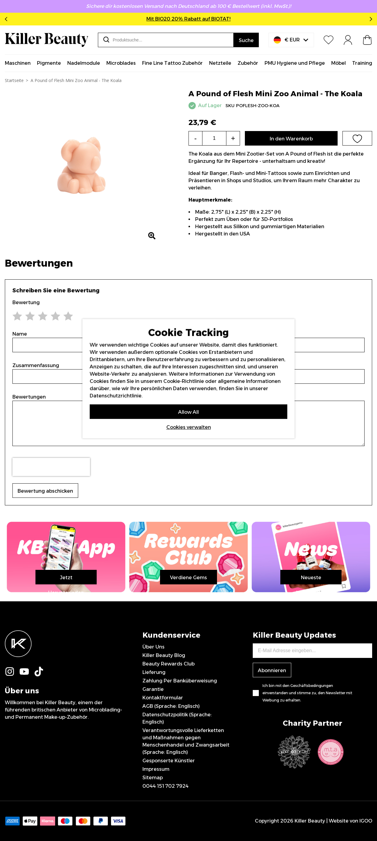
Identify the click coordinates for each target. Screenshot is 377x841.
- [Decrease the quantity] (195, 138)
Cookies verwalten (188, 427)
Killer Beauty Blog (163, 655)
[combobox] (166, 40)
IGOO (365, 821)
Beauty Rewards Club (168, 664)
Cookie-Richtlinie (183, 381)
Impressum (155, 769)
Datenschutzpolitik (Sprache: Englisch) (177, 718)
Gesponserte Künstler (168, 761)
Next (369, 19)
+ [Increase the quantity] (233, 138)
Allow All (188, 412)
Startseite (14, 80)
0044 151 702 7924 (165, 786)
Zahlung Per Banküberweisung (179, 681)
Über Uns (153, 647)
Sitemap (152, 777)
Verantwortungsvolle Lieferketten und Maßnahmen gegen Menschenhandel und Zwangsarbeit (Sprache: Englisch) (185, 741)
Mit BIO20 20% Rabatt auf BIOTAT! (188, 19)
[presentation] (51, 467)
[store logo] (46, 40)
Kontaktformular (162, 698)
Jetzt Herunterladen (66, 579)
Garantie (153, 689)
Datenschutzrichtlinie (116, 395)
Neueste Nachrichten (311, 579)
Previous (7, 19)
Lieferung (153, 672)
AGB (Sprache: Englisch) (171, 706)
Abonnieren (272, 670)
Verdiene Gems (188, 577)
